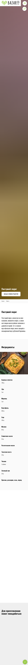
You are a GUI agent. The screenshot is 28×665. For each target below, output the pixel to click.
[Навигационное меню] (25, 3)
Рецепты (7, 301)
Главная (2, 301)
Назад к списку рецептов (11, 294)
